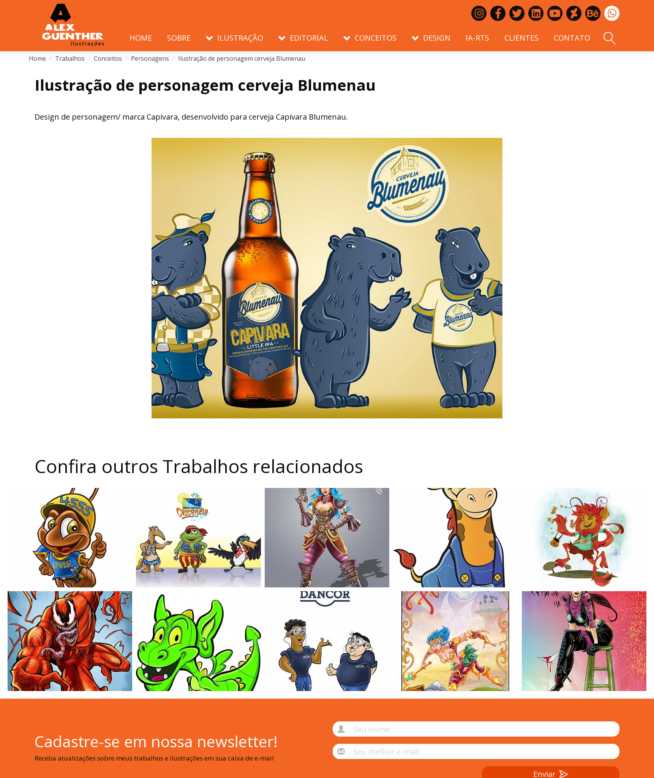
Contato (572, 38)
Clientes (521, 38)
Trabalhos (70, 58)
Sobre (179, 38)
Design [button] (431, 38)
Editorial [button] (303, 38)
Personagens (150, 58)
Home (141, 38)
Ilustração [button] (234, 38)
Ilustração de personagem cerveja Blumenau (241, 58)
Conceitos (108, 58)
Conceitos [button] (370, 38)
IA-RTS (477, 38)
